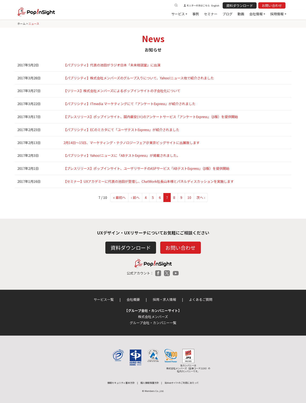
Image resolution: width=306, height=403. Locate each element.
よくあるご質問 (200, 299)
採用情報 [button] (277, 13)
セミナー (210, 13)
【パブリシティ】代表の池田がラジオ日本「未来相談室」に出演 (111, 64)
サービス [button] (178, 13)
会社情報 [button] (256, 13)
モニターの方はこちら (198, 5)
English (215, 5)
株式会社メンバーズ (153, 316)
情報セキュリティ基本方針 (121, 382)
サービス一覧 (104, 299)
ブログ (227, 13)
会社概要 (133, 299)
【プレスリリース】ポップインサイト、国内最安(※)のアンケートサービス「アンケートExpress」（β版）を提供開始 (150, 116)
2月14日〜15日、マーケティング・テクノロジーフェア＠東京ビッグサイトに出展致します (131, 142)
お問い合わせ (272, 5)
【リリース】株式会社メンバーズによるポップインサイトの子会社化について (121, 90)
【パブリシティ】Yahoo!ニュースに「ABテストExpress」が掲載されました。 (121, 155)
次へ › (200, 197)
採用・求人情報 (164, 299)
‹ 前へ (135, 197)
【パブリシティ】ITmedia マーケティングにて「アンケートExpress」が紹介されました (129, 103)
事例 (195, 13)
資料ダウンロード (239, 5)
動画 (241, 13)
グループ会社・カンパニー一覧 (153, 322)
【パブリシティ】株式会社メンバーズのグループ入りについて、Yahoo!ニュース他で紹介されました (138, 77)
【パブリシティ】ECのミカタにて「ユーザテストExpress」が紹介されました (121, 129)
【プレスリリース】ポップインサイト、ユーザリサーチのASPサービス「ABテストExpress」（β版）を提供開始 (146, 168)
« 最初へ (119, 197)
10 (189, 197)
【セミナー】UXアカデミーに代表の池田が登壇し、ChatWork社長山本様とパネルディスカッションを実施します (148, 181)
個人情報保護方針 (149, 382)
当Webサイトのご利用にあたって (181, 382)
